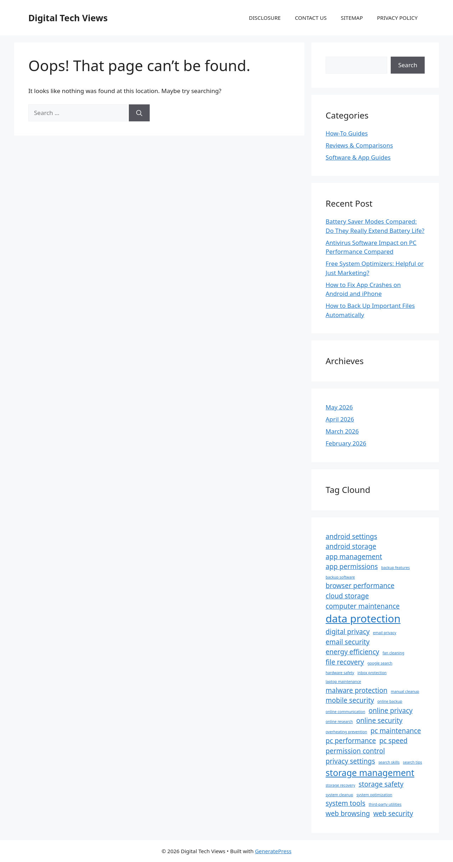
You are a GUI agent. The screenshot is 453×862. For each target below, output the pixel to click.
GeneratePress (273, 851)
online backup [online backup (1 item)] (389, 701)
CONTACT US (311, 17)
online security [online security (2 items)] (379, 720)
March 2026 (342, 431)
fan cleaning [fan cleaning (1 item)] (393, 652)
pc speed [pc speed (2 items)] (393, 740)
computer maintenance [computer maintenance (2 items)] (363, 606)
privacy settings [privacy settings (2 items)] (350, 761)
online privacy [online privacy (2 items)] (390, 710)
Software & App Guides (358, 157)
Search (407, 65)
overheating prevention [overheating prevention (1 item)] (346, 731)
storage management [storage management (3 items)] (370, 772)
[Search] (139, 112)
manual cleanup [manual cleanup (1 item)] (405, 691)
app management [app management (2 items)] (354, 556)
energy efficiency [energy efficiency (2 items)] (352, 651)
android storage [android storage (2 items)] (351, 546)
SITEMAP (352, 17)
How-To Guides (347, 133)
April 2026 (340, 419)
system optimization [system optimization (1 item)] (374, 794)
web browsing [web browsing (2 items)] (348, 813)
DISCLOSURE (265, 17)
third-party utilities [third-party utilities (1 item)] (385, 804)
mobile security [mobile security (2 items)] (350, 700)
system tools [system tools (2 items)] (345, 803)
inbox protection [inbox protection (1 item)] (371, 672)
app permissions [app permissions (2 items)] (352, 566)
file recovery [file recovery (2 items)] (345, 662)
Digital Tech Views (68, 18)
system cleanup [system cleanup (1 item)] (339, 794)
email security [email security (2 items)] (347, 641)
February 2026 (346, 443)
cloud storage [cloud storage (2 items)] (347, 595)
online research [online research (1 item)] (339, 721)
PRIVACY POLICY (397, 17)
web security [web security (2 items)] (393, 813)
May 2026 (339, 407)
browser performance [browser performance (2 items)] (360, 585)
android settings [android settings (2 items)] (351, 536)
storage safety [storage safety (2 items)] (381, 784)
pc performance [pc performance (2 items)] (351, 740)
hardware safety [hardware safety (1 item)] (340, 672)
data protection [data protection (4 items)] (363, 618)
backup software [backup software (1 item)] (340, 577)
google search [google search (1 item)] (379, 663)
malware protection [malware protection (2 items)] (357, 690)
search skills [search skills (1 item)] (389, 762)
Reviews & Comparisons (359, 145)
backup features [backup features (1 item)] (395, 567)
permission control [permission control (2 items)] (355, 750)
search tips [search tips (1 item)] (412, 762)
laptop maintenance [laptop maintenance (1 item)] (343, 681)
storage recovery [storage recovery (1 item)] (340, 785)
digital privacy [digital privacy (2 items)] (347, 631)
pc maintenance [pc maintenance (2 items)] (396, 730)
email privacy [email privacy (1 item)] (384, 632)
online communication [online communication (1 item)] (345, 711)
